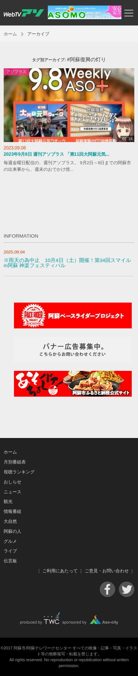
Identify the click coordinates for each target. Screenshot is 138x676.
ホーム (10, 34)
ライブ (10, 550)
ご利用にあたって (60, 570)
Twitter (126, 589)
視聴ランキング (19, 472)
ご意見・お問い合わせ (107, 570)
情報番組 (12, 511)
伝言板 (10, 560)
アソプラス (16, 71)
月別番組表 (15, 462)
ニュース (12, 491)
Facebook (107, 589)
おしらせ (12, 481)
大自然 (10, 521)
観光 (8, 501)
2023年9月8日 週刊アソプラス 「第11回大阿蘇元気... (56, 154)
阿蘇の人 (12, 531)
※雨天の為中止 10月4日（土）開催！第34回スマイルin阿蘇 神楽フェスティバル (67, 263)
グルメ (10, 541)
